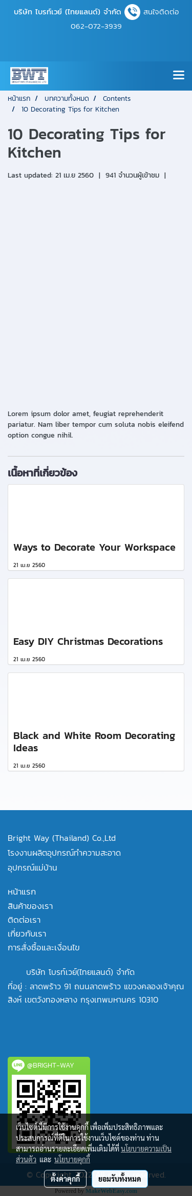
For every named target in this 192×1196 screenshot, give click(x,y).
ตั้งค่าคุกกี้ (65, 1178)
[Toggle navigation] (178, 75)
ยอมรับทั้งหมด (119, 1178)
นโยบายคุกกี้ (72, 1159)
